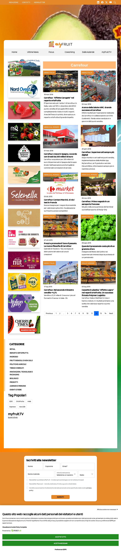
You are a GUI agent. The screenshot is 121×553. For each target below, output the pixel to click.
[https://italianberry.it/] (24, 305)
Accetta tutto (60, 537)
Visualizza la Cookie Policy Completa (14, 527)
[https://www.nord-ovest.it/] (24, 90)
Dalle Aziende (88, 52)
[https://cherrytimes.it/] (24, 326)
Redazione (13, 2)
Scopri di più (13, 417)
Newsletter (39, 2)
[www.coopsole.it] (24, 241)
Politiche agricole (18, 364)
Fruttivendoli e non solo (21, 360)
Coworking (70, 52)
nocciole (22, 407)
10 (87, 313)
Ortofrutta (20, 401)
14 (105, 313)
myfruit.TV (106, 52)
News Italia (49, 73)
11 (92, 313)
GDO (11, 401)
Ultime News (33, 52)
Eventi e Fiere (16, 390)
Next (111, 313)
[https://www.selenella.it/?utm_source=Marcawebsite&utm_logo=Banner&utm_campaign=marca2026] (24, 198)
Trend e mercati (17, 368)
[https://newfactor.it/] (24, 262)
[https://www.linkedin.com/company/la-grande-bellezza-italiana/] (24, 155)
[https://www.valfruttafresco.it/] (24, 176)
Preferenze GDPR (60, 549)
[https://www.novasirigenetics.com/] (24, 133)
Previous (49, 313)
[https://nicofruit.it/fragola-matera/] (24, 112)
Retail (12, 349)
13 (101, 313)
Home (14, 52)
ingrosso (12, 407)
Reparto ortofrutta (19, 353)
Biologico (14, 378)
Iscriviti (60, 497)
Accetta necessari (60, 543)
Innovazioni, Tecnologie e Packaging (21, 373)
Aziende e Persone (18, 386)
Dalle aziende (88, 263)
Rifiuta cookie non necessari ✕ (107, 509)
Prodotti (14, 382)
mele (29, 401)
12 (96, 313)
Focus (51, 52)
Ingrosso (14, 357)
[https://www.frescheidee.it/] (24, 283)
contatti (26, 2)
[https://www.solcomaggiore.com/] (24, 219)
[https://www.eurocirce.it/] (24, 69)
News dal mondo (51, 127)
